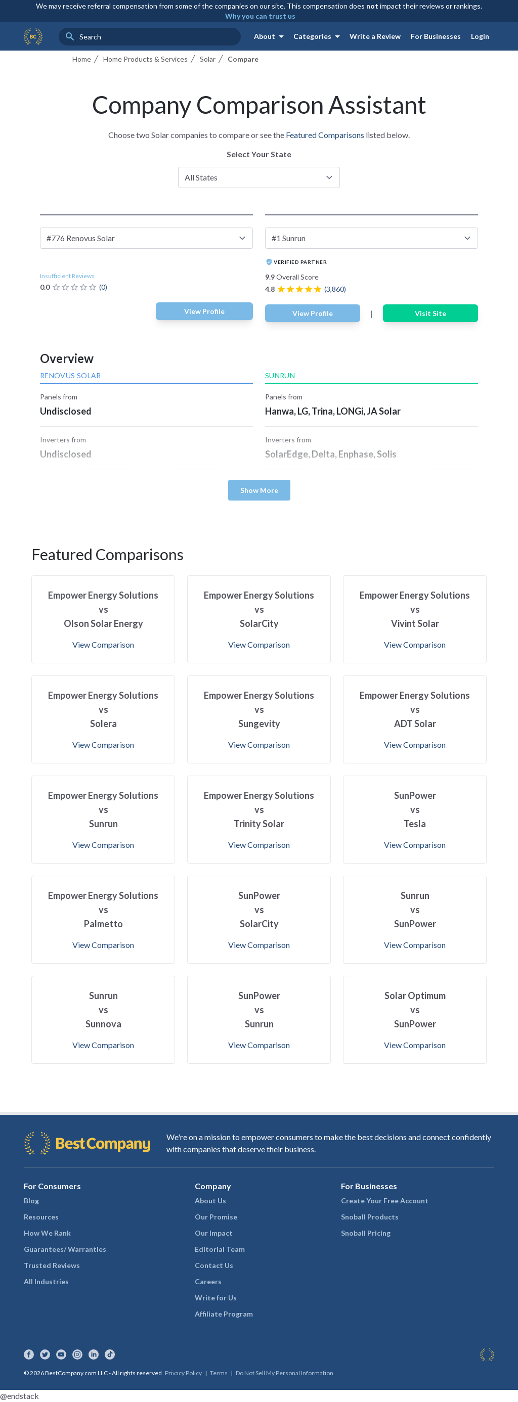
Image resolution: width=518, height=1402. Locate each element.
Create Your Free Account (384, 1200)
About (270, 36)
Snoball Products (370, 1216)
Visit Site (430, 313)
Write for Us (216, 1297)
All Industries (46, 1281)
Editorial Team (220, 1249)
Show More (259, 490)
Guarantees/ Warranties (65, 1249)
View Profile (204, 311)
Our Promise (216, 1216)
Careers (208, 1281)
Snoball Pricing (366, 1233)
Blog (31, 1200)
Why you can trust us (260, 16)
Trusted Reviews (52, 1265)
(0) (103, 287)
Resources (41, 1216)
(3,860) (335, 289)
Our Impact (214, 1233)
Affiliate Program (224, 1313)
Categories (318, 36)
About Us (210, 1200)
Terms (219, 1373)
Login (480, 36)
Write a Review (375, 36)
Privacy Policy (183, 1373)
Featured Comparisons (325, 135)
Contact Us (214, 1265)
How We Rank (47, 1233)
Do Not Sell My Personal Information (284, 1373)
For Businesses (436, 36)
